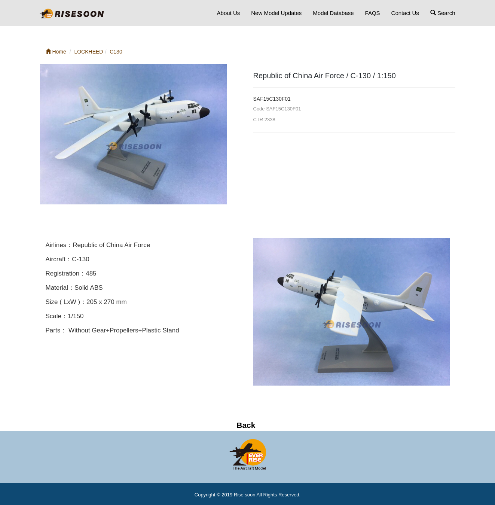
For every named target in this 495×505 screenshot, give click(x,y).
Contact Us (405, 13)
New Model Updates (276, 13)
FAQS (372, 13)
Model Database (333, 13)
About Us (228, 13)
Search (442, 13)
